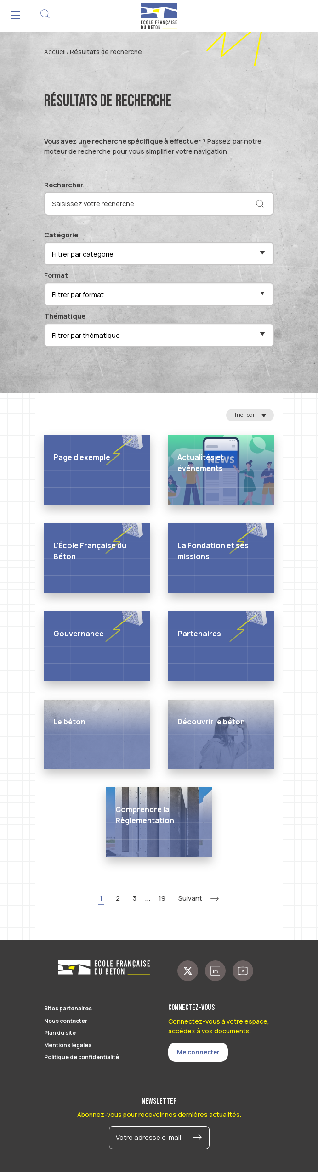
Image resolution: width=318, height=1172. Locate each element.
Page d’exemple (81, 457)
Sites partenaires (68, 1008)
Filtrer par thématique (86, 335)
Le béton (69, 722)
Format (56, 275)
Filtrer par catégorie (83, 253)
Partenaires (199, 633)
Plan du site (60, 1033)
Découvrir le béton (211, 722)
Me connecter (198, 1052)
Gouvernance (78, 633)
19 (162, 898)
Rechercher (63, 184)
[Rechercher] (260, 204)
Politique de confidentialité (81, 1057)
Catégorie (61, 234)
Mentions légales (67, 1045)
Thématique (64, 315)
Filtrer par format (78, 294)
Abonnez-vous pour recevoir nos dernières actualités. (159, 1114)
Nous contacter (65, 1021)
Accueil (55, 52)
